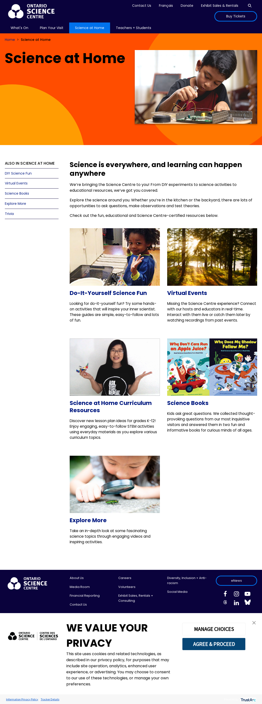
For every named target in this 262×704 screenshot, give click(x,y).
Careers (124, 578)
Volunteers (126, 587)
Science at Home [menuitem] (89, 27)
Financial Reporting (85, 596)
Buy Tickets (235, 16)
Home (10, 39)
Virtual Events (16, 183)
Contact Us (141, 5)
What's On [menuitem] (19, 27)
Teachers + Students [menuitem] (133, 27)
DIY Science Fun (18, 173)
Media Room (80, 587)
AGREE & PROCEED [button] (214, 644)
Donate (187, 5)
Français (166, 5)
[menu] (19, 27)
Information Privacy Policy (22, 699)
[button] (254, 622)
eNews (236, 581)
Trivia (9, 213)
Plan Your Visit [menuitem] (51, 27)
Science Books (17, 193)
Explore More (15, 203)
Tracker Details (50, 699)
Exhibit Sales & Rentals (219, 5)
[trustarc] (248, 699)
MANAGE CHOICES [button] (214, 629)
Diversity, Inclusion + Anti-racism (187, 580)
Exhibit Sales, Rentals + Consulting (135, 598)
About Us (77, 578)
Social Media (177, 592)
